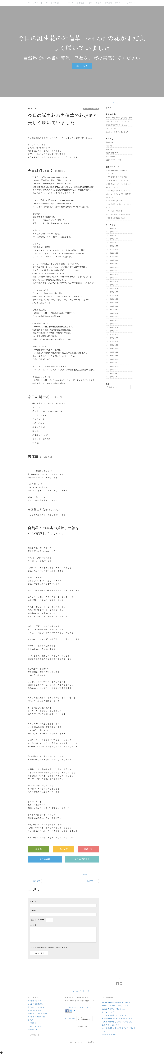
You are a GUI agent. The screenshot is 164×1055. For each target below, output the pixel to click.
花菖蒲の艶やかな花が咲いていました (117, 1022)
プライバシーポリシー (36, 1026)
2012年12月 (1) (112, 377)
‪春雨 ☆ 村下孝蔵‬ (109, 1034)
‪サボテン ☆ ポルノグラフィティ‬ (118, 121)
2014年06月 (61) (112, 355)
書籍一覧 (88, 849)
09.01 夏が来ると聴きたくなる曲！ (119, 214)
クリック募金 (70, 1018)
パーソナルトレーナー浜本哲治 (43, 3)
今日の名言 (44, 859)
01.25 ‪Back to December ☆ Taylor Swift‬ (117, 171)
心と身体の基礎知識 (35, 1004)
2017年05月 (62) (112, 232)
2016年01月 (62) (112, 288)
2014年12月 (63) (112, 334)
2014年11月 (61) (112, 338)
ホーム (70, 3)
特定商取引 (32, 1023)
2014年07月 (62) (112, 352)
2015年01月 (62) (112, 331)
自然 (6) (109, 149)
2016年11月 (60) (112, 253)
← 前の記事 (35, 881)
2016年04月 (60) (112, 278)
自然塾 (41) (110, 142)
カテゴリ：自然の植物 (91, 108)
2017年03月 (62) (112, 239)
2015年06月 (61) (112, 313)
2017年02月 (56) (112, 242)
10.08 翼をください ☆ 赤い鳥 (117, 180)
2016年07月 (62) (112, 267)
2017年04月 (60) (112, 235)
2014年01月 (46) (112, 373)
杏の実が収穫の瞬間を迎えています (119, 118)
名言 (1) (109, 146)
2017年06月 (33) (112, 228)
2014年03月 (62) (112, 366)
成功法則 (108, 3)
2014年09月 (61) (112, 345)
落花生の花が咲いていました (116, 125)
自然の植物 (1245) (113, 153)
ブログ (117, 3)
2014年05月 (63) (112, 359)
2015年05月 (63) (112, 317)
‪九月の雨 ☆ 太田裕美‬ (110, 1025)
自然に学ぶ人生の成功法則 (38, 1013)
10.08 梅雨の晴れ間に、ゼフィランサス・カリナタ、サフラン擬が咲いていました (119, 194)
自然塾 (38, 849)
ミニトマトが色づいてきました (117, 132)
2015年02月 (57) (112, 327)
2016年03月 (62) (112, 281)
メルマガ (63, 849)
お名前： (33, 910)
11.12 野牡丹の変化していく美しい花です (119, 205)
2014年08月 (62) (112, 348)
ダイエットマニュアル (36, 1007)
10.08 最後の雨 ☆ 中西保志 (116, 177)
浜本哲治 (81, 3)
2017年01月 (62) (112, 246)
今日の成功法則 (82, 859)
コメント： (34, 925)
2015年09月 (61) (112, 302)
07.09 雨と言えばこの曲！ (116, 218)
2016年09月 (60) (112, 260)
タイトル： (34, 901)
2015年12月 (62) (112, 292)
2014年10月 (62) (112, 341)
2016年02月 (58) (112, 285)
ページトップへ (85, 991)
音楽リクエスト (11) (113, 160)
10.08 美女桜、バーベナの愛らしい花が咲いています (119, 185)
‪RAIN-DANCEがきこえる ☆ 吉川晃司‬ (117, 1018)
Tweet (84, 874)
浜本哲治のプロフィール (37, 1001)
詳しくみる (82, 66)
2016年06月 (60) (112, 271)
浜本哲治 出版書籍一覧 (36, 1017)
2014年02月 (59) (112, 370)
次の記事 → (92, 881)
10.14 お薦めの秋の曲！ (115, 211)
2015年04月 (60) (112, 320)
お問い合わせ (33, 1029)
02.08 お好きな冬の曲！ (115, 201)
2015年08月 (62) (112, 306)
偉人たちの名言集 (34, 1010)
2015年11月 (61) (112, 295)
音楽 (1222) (110, 156)
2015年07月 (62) (112, 309)
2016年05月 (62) (112, 274)
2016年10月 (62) (112, 256)
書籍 (91, 3)
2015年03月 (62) (112, 324)
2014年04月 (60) (112, 363)
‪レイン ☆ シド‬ (111, 128)
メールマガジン (130, 3)
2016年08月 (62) (112, 263)
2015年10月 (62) (112, 299)
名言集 (98, 3)
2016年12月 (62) (112, 249)
